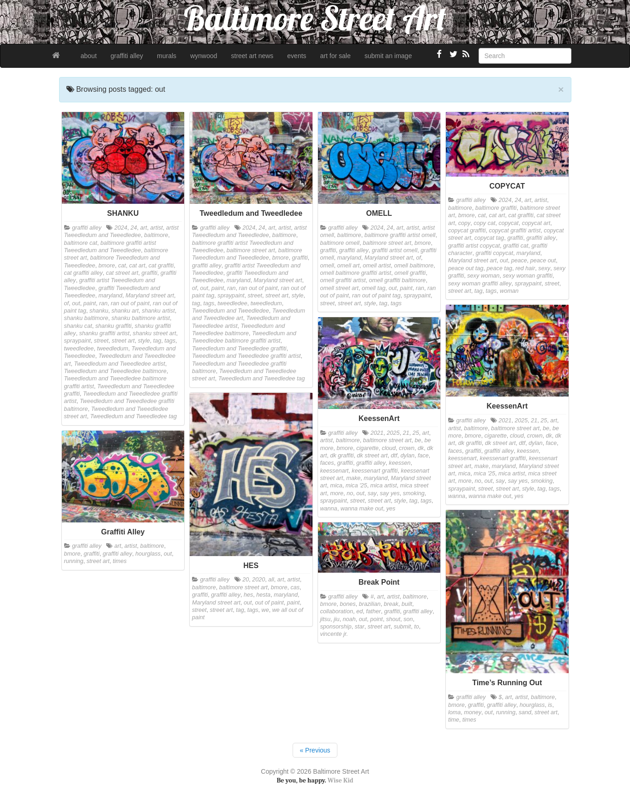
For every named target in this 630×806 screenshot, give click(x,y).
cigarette (495, 436)
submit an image (388, 55)
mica (464, 473)
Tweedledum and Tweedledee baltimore (115, 371)
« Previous (315, 750)
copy (464, 223)
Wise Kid (341, 780)
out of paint (269, 602)
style (144, 341)
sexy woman (483, 276)
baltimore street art (251, 250)
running (74, 561)
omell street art (339, 288)
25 (543, 420)
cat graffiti (161, 265)
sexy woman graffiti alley (479, 283)
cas (295, 587)
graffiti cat (515, 246)
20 (245, 579)
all (271, 579)
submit (402, 626)
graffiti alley (127, 55)
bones (347, 604)
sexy (544, 268)
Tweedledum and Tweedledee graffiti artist (246, 356)
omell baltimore (413, 265)
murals (166, 55)
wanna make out (489, 496)
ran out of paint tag (376, 295)
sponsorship (336, 626)
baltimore (156, 235)
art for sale (335, 55)
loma (454, 712)
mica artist (511, 473)
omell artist (377, 265)
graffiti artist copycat (474, 246)
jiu (337, 619)
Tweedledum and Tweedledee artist (119, 364)
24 (134, 228)
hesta (263, 595)
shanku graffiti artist (104, 333)
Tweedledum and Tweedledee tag (133, 416)
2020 (258, 579)
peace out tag (465, 268)
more (465, 481)
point (376, 619)
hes (248, 595)
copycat (508, 223)
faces (455, 451)
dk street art (500, 443)
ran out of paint (130, 303)
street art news (252, 55)
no (477, 481)
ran (103, 303)
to (416, 626)
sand (525, 712)
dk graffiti (470, 443)
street (101, 341)
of (66, 303)
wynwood (203, 55)
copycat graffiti (467, 230)
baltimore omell (340, 243)
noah (349, 619)
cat (122, 265)
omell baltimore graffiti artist (355, 273)
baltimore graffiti (496, 208)
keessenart (462, 458)
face (551, 443)
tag (157, 341)
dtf (522, 443)
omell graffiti (410, 273)
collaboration (336, 611)
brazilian (370, 604)
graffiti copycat (494, 253)
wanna (456, 496)
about (89, 55)
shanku (99, 311)
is (550, 705)
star (359, 626)
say (500, 481)
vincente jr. (334, 634)
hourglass (148, 554)
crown (535, 436)
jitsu (325, 619)
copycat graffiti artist (514, 230)
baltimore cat (80, 243)
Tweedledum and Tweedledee (230, 311)
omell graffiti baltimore (397, 280)
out (76, 303)
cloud (517, 436)
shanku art (124, 311)
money (472, 712)
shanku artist (158, 311)
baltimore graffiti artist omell (399, 235)
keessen (528, 451)
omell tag (373, 288)
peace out (543, 260)
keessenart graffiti (503, 458)
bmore (106, 265)
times (119, 561)
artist (156, 228)
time (453, 720)
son (408, 619)
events (296, 55)
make (481, 466)
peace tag (499, 268)
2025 (521, 420)
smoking (541, 481)
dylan (535, 443)
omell (327, 265)
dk (549, 436)
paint (90, 303)
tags (169, 341)
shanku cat (78, 326)
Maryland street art (150, 295)
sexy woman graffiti (527, 276)
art (143, 228)
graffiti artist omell (395, 250)
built (407, 604)
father (373, 611)
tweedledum (112, 348)
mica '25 (484, 473)
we (265, 610)
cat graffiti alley (83, 273)
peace (519, 260)
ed (359, 611)
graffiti (149, 273)
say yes (518, 481)
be (546, 428)
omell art (348, 265)
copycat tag (489, 238)
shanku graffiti (113, 326)
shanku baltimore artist (140, 318)
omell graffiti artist (343, 280)
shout (393, 619)
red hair (525, 268)
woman (509, 291)
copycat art (536, 223)
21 (534, 420)
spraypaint (77, 341)
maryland (110, 295)
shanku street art (154, 333)
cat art (137, 265)
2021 (504, 420)
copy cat (484, 223)
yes (519, 496)
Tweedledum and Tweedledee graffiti (239, 348)
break (391, 604)
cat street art (122, 273)
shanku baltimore (86, 318)
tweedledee (79, 348)
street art (123, 341)
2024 (120, 228)
